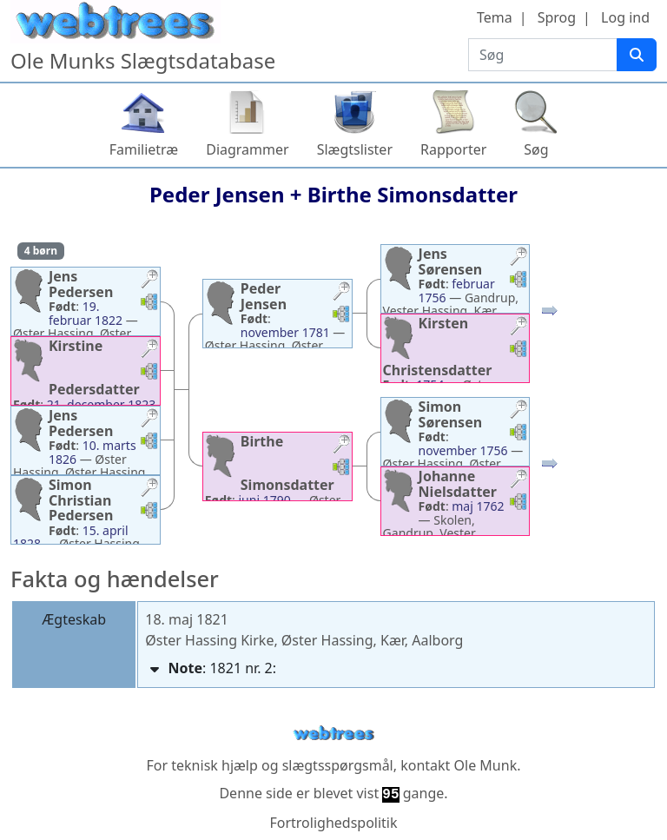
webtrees (333, 733)
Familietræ (144, 149)
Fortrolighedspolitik (333, 822)
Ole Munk (486, 765)
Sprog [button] (557, 17)
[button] (149, 281)
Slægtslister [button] (355, 149)
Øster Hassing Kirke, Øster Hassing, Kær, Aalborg (304, 640)
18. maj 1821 (186, 619)
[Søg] (637, 54)
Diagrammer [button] (247, 149)
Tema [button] (494, 17)
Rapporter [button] (453, 149)
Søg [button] (536, 149)
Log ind (625, 17)
